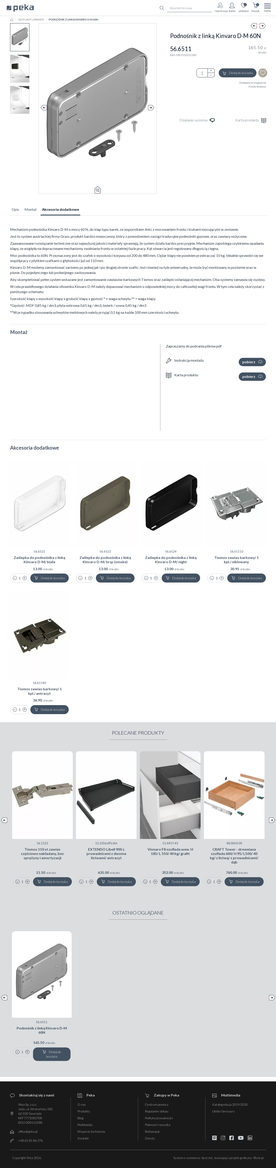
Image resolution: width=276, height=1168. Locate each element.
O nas (81, 1104)
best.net (207, 1158)
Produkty (83, 1111)
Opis (15, 209)
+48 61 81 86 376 (30, 1140)
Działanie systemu (197, 120)
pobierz (252, 362)
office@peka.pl (28, 1131)
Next (151, 108)
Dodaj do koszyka (237, 73)
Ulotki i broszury (223, 1111)
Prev (44, 108)
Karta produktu (250, 120)
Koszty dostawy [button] (257, 86)
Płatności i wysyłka (157, 1125)
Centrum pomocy (156, 1104)
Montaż (30, 209)
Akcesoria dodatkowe (60, 209)
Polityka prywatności (159, 1118)
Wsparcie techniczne (91, 1131)
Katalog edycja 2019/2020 (230, 1104)
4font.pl (258, 1158)
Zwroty (150, 1138)
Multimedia (84, 1125)
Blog (80, 1118)
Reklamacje (152, 1131)
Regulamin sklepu (156, 1111)
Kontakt (83, 1138)
